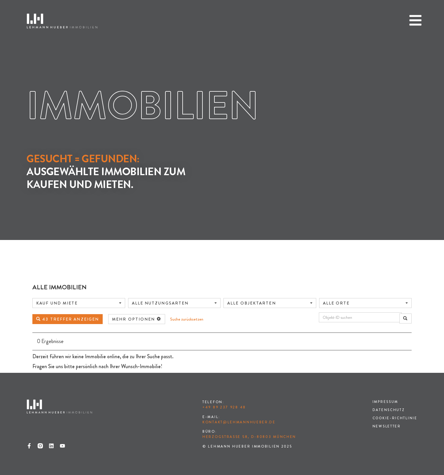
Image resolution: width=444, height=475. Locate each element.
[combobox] (78, 303)
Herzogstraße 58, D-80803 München (249, 436)
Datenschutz (388, 410)
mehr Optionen (136, 319)
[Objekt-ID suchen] (360, 317)
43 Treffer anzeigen (67, 319)
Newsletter (386, 426)
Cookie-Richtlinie (394, 418)
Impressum (385, 402)
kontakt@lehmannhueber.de (239, 422)
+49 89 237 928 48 (224, 407)
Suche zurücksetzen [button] (186, 319)
